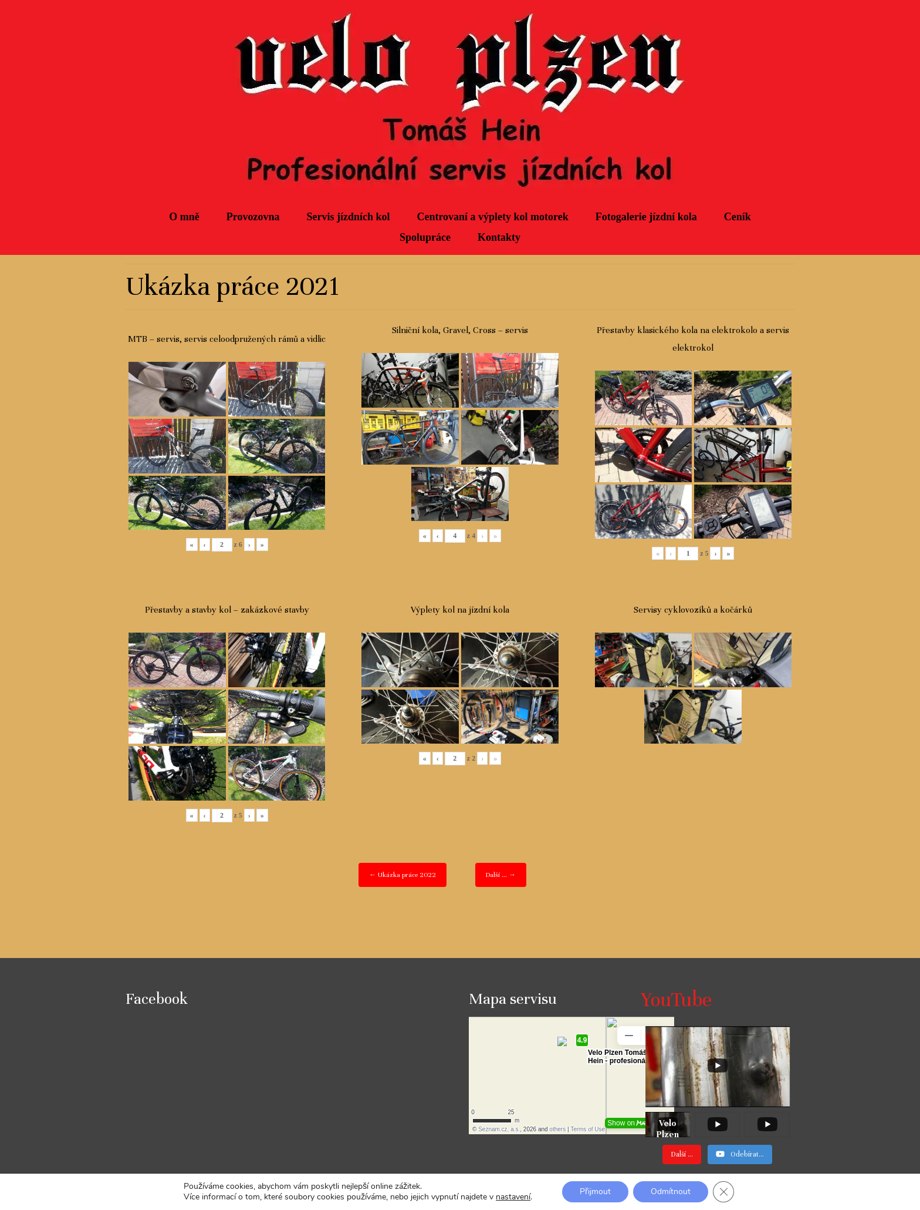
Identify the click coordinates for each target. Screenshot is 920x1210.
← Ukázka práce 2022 (402, 874)
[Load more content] (681, 1155)
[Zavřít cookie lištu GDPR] (723, 1191)
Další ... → (501, 874)
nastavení (513, 1197)
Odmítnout (671, 1191)
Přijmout (595, 1191)
